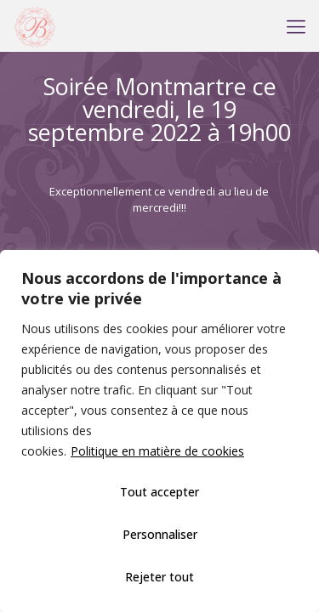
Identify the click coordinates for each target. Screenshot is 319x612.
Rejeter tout (159, 577)
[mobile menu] (296, 25)
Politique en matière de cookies (157, 451)
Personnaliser (159, 534)
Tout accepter (159, 492)
